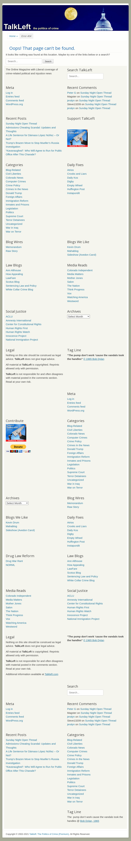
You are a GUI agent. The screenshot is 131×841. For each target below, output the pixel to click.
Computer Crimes (16, 181)
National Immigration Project (22, 339)
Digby (70, 181)
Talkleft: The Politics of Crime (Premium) (49, 834)
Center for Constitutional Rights (23, 324)
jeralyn (71, 100)
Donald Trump (14, 193)
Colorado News (14, 177)
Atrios (70, 169)
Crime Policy (13, 185)
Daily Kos (72, 177)
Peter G (71, 92)
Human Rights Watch (18, 331)
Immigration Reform (17, 200)
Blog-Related (13, 169)
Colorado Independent (79, 270)
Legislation (12, 208)
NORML (10, 564)
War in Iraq (12, 227)
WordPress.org (14, 104)
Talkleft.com (51, 674)
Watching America (77, 297)
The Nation (73, 285)
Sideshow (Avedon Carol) (81, 254)
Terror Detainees (15, 219)
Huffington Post (76, 189)
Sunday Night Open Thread (95, 92)
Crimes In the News (17, 189)
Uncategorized (14, 223)
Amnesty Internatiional (18, 320)
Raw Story (12, 250)
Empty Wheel (74, 185)
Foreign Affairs (14, 196)
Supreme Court (14, 216)
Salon (70, 281)
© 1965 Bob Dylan (93, 358)
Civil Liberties (13, 173)
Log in (9, 92)
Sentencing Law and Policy (21, 285)
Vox (69, 293)
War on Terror (13, 231)
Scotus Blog (12, 281)
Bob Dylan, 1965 (89, 820)
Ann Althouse (13, 270)
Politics (10, 212)
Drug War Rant (14, 561)
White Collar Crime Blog (19, 289)
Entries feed (12, 96)
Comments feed (15, 100)
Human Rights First (17, 328)
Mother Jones (75, 278)
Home (13, 36)
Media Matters (75, 274)
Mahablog (72, 250)
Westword (72, 301)
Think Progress (75, 289)
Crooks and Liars (76, 173)
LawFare (11, 278)
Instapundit (73, 193)
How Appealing (14, 274)
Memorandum (14, 247)
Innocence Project (16, 335)
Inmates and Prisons (17, 204)
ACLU (9, 316)
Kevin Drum (74, 247)
